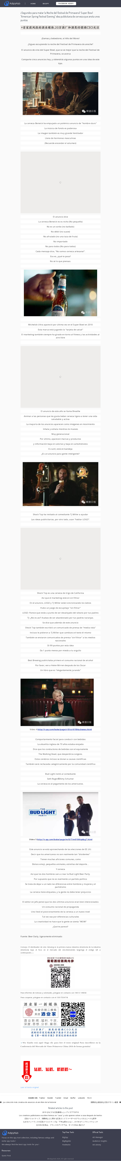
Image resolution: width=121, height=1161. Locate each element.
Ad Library (97, 1145)
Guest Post (7, 1155)
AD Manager (98, 1137)
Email (66, 1098)
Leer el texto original (30, 1087)
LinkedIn (82, 1098)
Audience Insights (100, 1141)
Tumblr (58, 1098)
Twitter (41, 1098)
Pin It (90, 1098)
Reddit (50, 1098)
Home (33, 3)
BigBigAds (66, 1141)
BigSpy (46, 3)
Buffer (73, 1098)
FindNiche (66, 1145)
